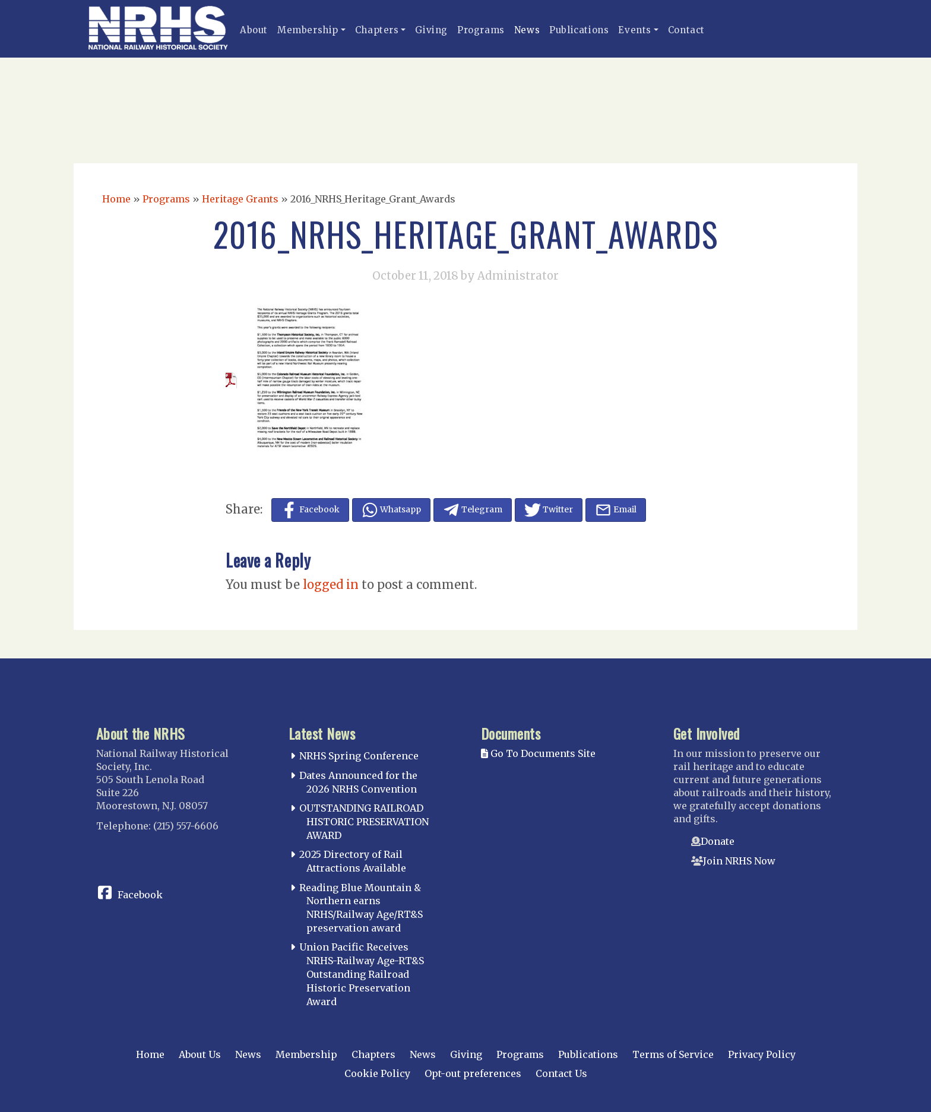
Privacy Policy (762, 1054)
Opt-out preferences (473, 1073)
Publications (579, 30)
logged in (331, 584)
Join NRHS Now (739, 861)
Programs (481, 30)
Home (116, 199)
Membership (307, 30)
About (254, 30)
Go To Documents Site (538, 753)
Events (634, 30)
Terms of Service (673, 1054)
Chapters (377, 30)
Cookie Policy (377, 1073)
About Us (200, 1054)
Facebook (140, 895)
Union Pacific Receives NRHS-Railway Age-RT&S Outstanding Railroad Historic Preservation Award (361, 974)
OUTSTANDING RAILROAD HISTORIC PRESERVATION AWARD (364, 821)
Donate (717, 841)
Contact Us (561, 1073)
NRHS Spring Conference (359, 756)
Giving (431, 30)
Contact (686, 30)
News (527, 30)
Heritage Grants (240, 199)
